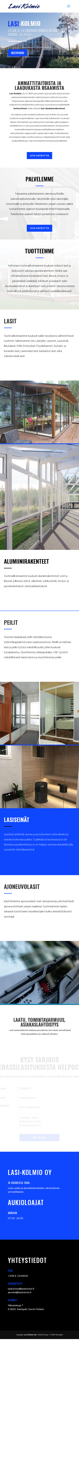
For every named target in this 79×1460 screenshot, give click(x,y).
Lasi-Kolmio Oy (30, 1335)
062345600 (17, 53)
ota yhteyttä (39, 155)
